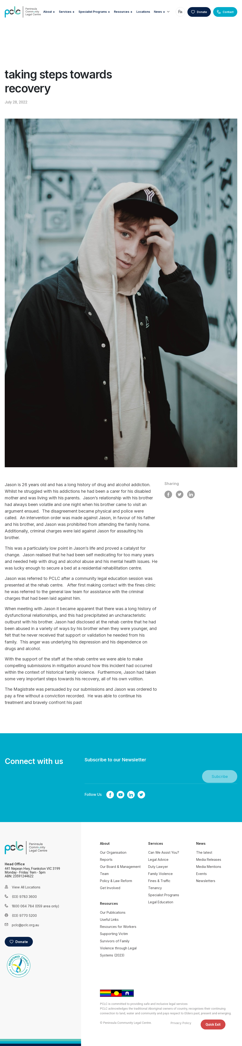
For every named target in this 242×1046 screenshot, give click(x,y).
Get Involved (110, 888)
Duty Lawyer (158, 867)
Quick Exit (213, 1024)
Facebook (110, 794)
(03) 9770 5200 (24, 915)
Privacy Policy (181, 1023)
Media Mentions (208, 867)
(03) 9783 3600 (24, 897)
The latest (204, 852)
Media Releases (208, 859)
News (162, 17)
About (67, 8)
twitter (141, 794)
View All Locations (26, 887)
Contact (225, 14)
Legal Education (160, 902)
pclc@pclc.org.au (25, 925)
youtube (120, 794)
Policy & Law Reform (116, 881)
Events (201, 874)
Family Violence (160, 874)
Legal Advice (158, 859)
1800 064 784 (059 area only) (29, 906)
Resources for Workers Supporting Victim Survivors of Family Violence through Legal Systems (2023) (118, 941)
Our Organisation (113, 852)
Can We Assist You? (163, 852)
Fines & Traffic (159, 881)
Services (84, 8)
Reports (106, 859)
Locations (162, 8)
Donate (199, 14)
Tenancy (155, 888)
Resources (141, 8)
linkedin (131, 794)
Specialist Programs (112, 8)
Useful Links (109, 919)
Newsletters (205, 881)
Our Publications (112, 912)
